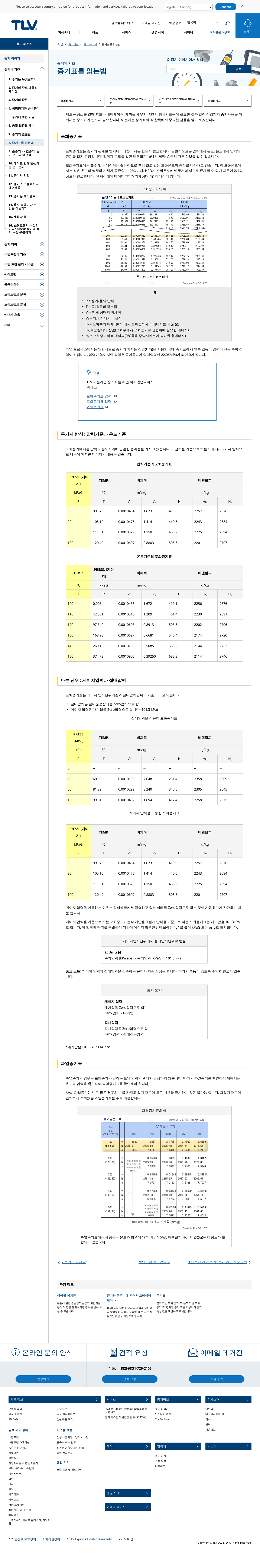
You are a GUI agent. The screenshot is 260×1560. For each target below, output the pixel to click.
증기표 (160, 1295)
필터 (11, 1478)
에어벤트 (14, 1499)
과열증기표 (95, 407)
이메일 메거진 (66, 1295)
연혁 (208, 1424)
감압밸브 (14, 1458)
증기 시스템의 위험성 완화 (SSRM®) (125, 1417)
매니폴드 (14, 1515)
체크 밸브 (14, 1494)
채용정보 (210, 1429)
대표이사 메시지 (214, 1414)
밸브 (11, 1489)
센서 (11, 1484)
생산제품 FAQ (64, 1419)
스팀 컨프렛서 (65, 1452)
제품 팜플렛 (15, 1414)
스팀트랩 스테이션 (19, 1442)
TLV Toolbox (162, 1419)
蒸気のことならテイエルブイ (24, 25)
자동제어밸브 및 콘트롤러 (23, 1463)
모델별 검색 (15, 1409)
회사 (208, 1419)
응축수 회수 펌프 (66, 1442)
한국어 (191, 22)
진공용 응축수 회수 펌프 (70, 1447)
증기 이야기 (162, 1409)
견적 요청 (160, 1461)
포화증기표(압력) (100, 396)
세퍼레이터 (15, 1473)
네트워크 (160, 1466)
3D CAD (13, 1419)
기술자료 (62, 1409)
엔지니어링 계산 (164, 1414)
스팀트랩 (14, 1437)
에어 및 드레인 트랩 (20, 1510)
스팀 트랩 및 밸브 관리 (69, 1469)
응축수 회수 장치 (18, 1447)
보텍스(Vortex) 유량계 (21, 1468)
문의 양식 (160, 1455)
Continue (226, 7)
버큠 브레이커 (17, 1504)
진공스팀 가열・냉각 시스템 (73, 1437)
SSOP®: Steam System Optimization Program (126, 1410)
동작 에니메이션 (66, 1414)
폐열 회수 (14, 1452)
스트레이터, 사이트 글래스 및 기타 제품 (30, 1521)
